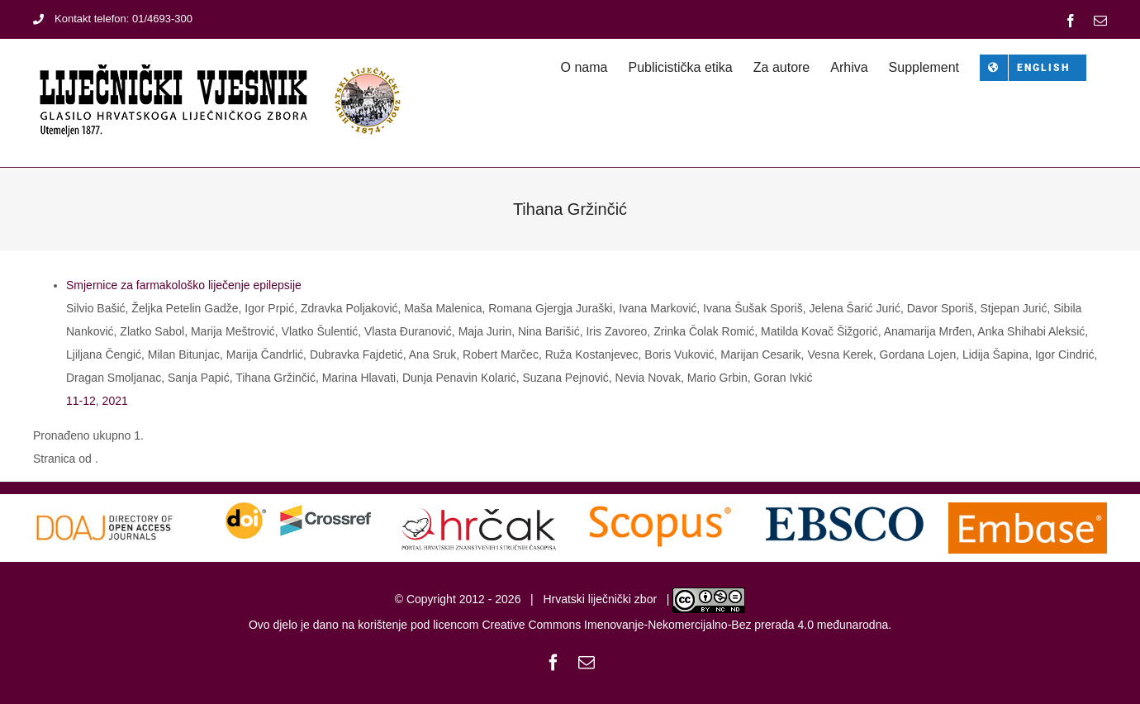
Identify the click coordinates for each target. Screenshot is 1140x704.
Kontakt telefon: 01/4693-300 (112, 18)
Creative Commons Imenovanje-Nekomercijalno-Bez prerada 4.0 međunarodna (685, 624)
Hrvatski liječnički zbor (600, 599)
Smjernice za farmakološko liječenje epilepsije (184, 285)
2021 (115, 400)
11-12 (81, 400)
